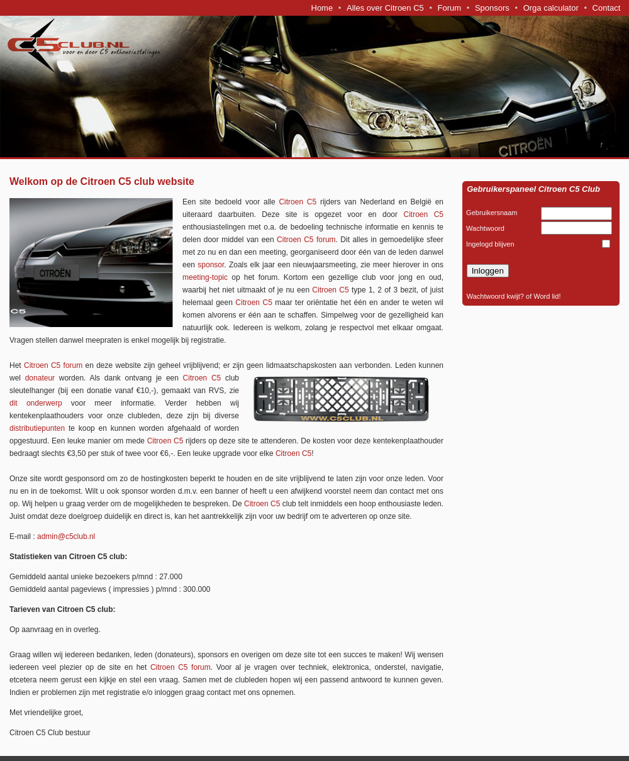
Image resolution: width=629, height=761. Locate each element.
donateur (40, 378)
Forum (450, 8)
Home (322, 8)
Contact (607, 8)
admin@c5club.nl (66, 536)
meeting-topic (205, 277)
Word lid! (546, 296)
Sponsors (492, 8)
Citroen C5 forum (306, 239)
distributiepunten (37, 428)
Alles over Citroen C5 (385, 8)
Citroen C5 (297, 201)
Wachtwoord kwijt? (495, 296)
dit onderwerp (35, 403)
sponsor (209, 264)
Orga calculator (551, 8)
